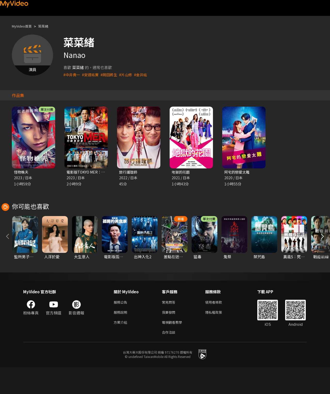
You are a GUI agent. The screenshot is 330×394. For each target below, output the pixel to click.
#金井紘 (145, 74)
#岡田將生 (111, 74)
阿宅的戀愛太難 (237, 172)
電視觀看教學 (173, 347)
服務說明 (121, 336)
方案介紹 (121, 347)
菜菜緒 (47, 26)
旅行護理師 (128, 172)
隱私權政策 (218, 336)
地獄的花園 (181, 172)
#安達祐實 (92, 74)
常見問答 (169, 326)
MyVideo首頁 (23, 26)
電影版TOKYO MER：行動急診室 (95, 172)
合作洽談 (169, 358)
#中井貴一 (72, 74)
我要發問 (169, 336)
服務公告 (121, 326)
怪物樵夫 (21, 172)
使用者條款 (218, 326)
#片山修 (129, 74)
